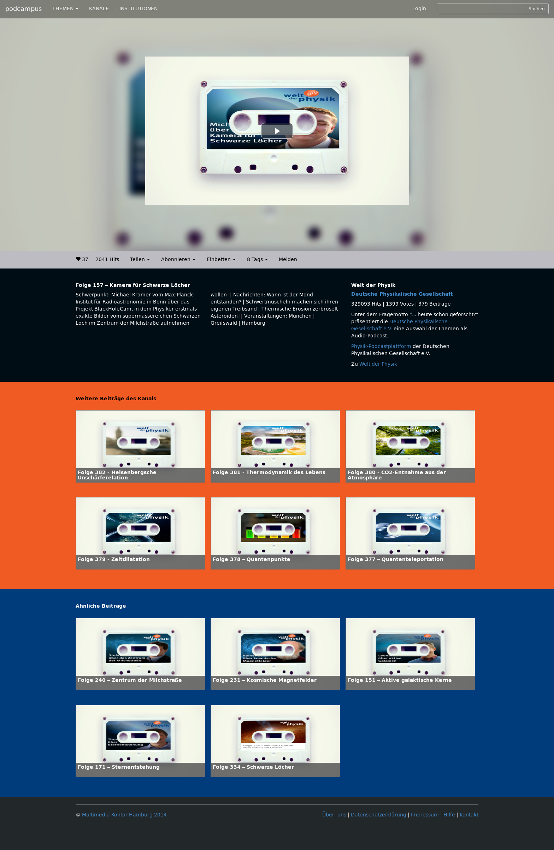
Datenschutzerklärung (378, 815)
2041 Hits (107, 259)
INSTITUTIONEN (138, 9)
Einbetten (221, 259)
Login (419, 9)
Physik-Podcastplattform (381, 346)
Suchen (537, 8)
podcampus (23, 9)
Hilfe (449, 815)
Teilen (140, 259)
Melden (288, 259)
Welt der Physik (378, 364)
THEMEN (65, 9)
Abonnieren (178, 259)
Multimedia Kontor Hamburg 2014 (124, 815)
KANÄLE (99, 9)
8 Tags (257, 259)
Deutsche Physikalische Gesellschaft (402, 294)
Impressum (425, 815)
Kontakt (469, 815)
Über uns (334, 815)
